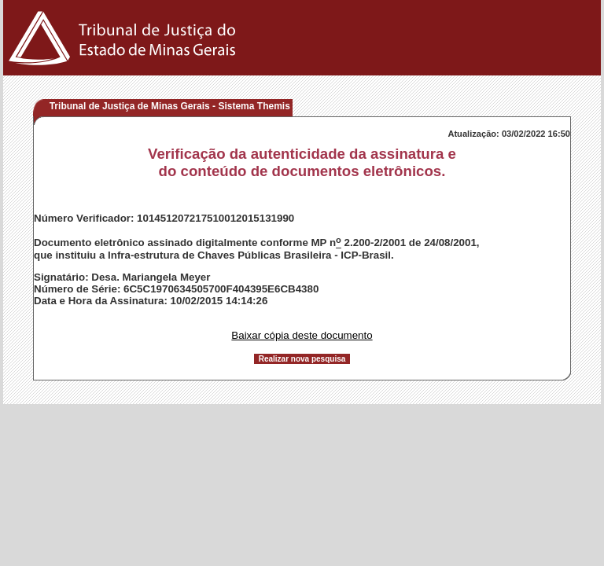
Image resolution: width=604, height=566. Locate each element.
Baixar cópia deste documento (301, 335)
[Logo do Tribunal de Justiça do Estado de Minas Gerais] (124, 72)
